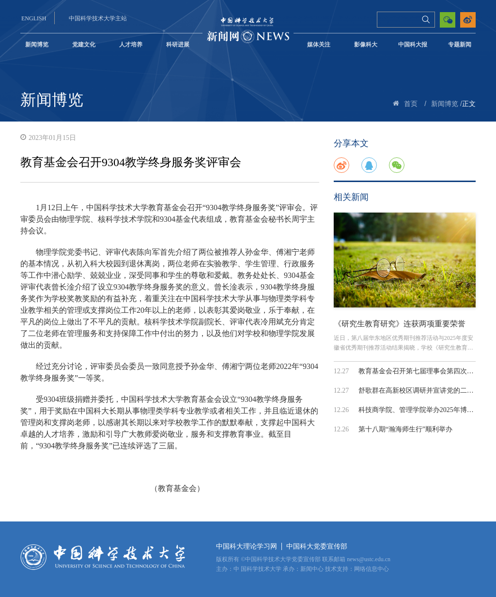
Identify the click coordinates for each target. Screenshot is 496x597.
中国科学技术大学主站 (98, 18)
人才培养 (130, 44)
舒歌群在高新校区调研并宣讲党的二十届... (422, 390)
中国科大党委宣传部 (316, 546)
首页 (411, 103)
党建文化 (83, 44)
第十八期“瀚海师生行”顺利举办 (405, 429)
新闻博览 (36, 44)
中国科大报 (412, 44)
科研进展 (177, 44)
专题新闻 (459, 44)
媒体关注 (318, 44)
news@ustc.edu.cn (368, 559)
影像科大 (365, 44)
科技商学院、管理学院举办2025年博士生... (422, 409)
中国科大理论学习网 (246, 546)
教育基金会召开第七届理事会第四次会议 (419, 371)
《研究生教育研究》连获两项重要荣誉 (399, 324)
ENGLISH (33, 18)
